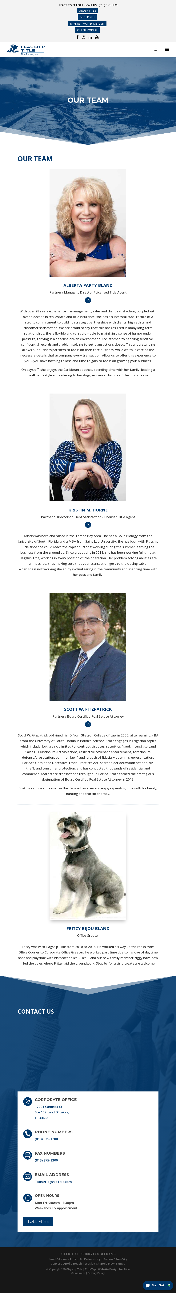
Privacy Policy (96, 1273)
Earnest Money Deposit (87, 23)
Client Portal (87, 30)
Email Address (52, 1174)
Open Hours (47, 1196)
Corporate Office (56, 1099)
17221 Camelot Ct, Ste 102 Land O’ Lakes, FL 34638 (52, 1112)
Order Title (87, 10)
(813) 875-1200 (108, 5)
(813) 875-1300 (46, 1160)
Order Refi (87, 17)
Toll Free (38, 1221)
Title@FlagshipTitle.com (53, 1181)
